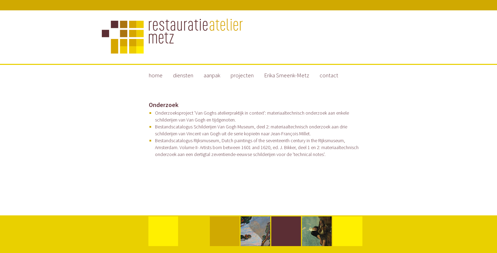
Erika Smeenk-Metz (286, 75)
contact (329, 75)
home (156, 75)
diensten (183, 75)
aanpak (212, 75)
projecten (242, 75)
